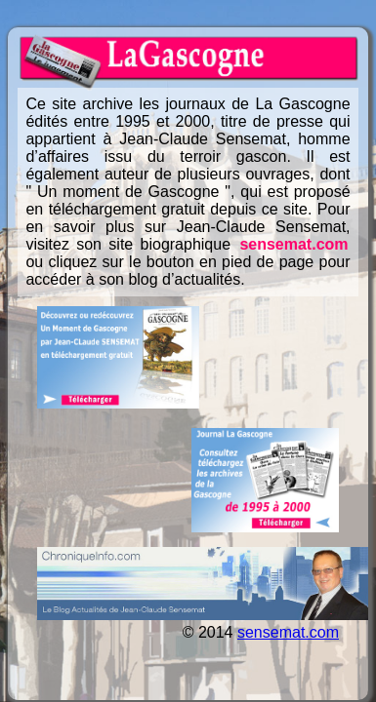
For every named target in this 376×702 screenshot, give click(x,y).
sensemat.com (293, 244)
